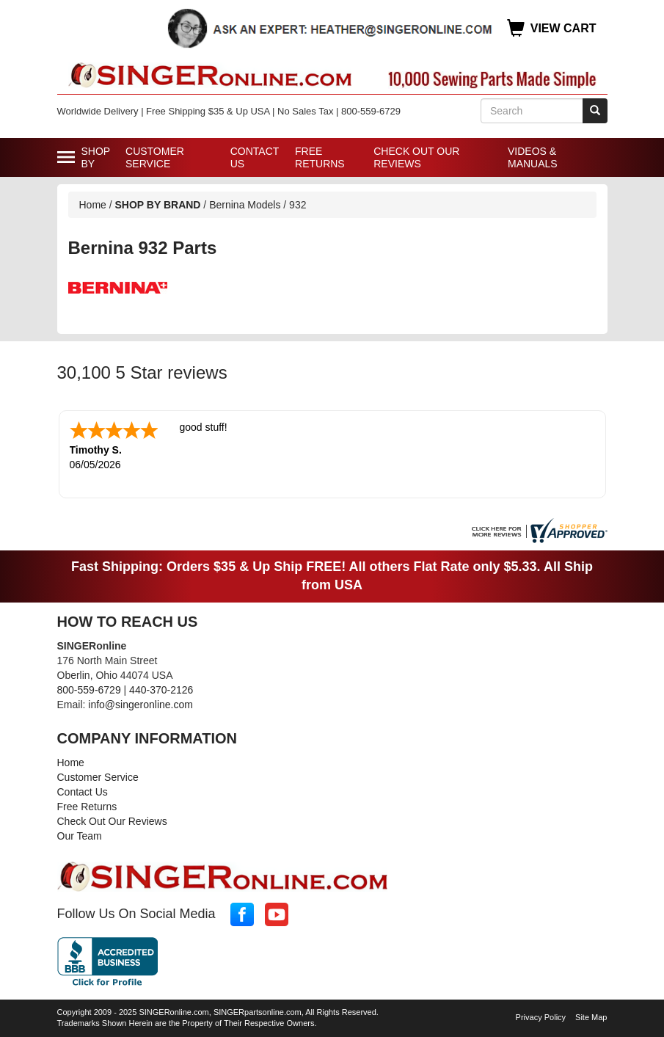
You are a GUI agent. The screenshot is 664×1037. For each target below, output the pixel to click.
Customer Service (154, 157)
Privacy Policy (541, 1017)
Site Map (591, 1017)
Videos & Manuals (533, 157)
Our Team (79, 836)
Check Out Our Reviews (416, 157)
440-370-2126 (161, 690)
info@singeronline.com (140, 704)
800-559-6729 (89, 690)
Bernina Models (244, 205)
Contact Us (254, 157)
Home (92, 205)
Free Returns (320, 157)
